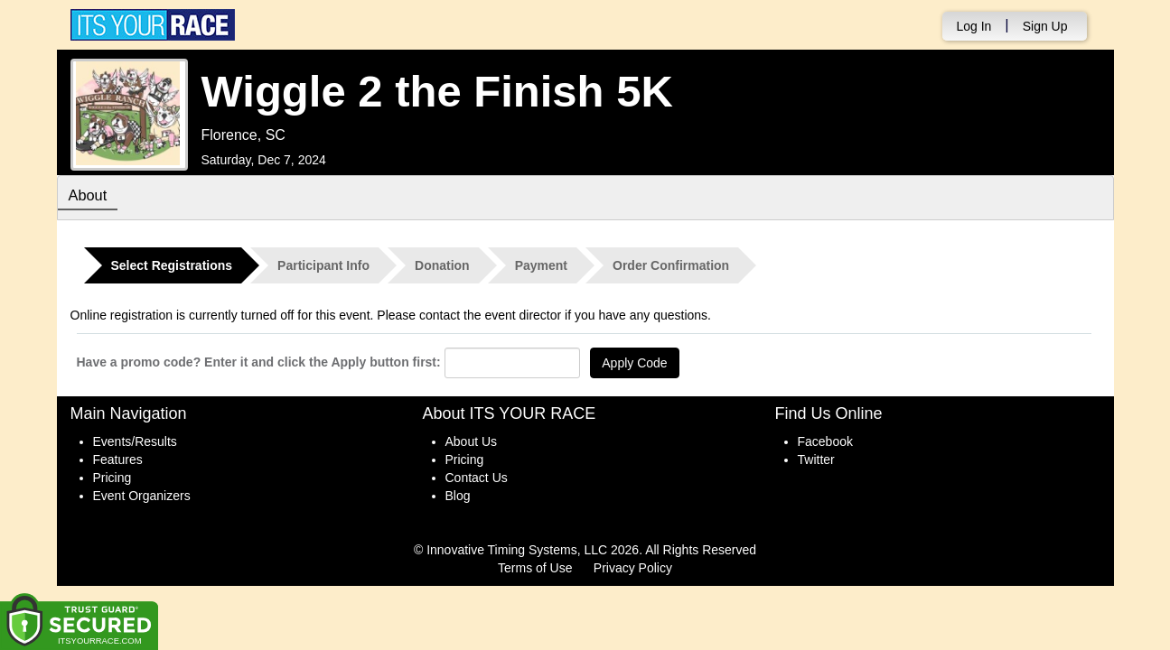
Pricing (112, 477)
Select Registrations (172, 265)
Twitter (816, 459)
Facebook (825, 441)
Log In (973, 26)
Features (118, 459)
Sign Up (1045, 26)
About (91, 196)
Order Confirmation (671, 265)
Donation (442, 265)
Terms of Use (535, 568)
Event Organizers (142, 495)
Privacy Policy (633, 568)
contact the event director (490, 315)
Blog (458, 495)
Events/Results (135, 441)
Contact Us (476, 477)
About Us (471, 441)
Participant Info (323, 265)
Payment (541, 265)
